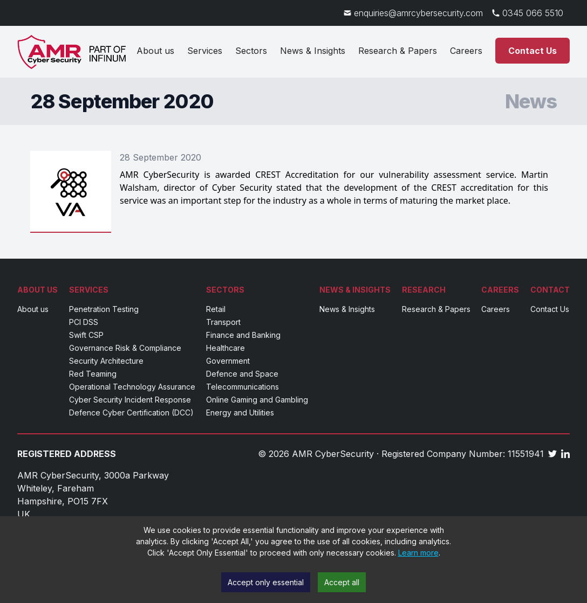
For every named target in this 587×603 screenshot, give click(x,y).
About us (155, 50)
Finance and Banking (243, 334)
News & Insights (312, 50)
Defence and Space (242, 373)
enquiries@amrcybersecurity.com (418, 13)
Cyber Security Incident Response (130, 399)
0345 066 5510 (532, 13)
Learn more (418, 552)
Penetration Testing (104, 309)
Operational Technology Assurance (132, 386)
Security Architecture (106, 360)
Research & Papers (397, 50)
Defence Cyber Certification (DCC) (131, 412)
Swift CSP (86, 334)
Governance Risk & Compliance (125, 347)
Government (228, 360)
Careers (466, 50)
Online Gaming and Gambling (257, 399)
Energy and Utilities (240, 412)
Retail (216, 309)
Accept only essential (266, 582)
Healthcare (225, 347)
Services (204, 50)
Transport (223, 322)
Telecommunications (242, 386)
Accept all (341, 582)
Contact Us (532, 50)
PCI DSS (83, 322)
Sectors (251, 50)
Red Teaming (93, 373)
